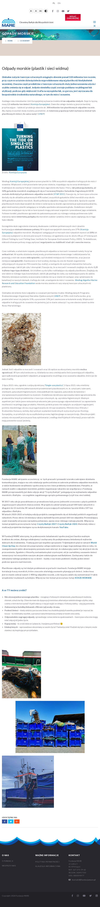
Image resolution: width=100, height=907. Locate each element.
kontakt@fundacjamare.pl (84, 880)
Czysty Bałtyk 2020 (67, 524)
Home (10, 41)
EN (59, 3)
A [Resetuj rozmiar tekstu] (36, 11)
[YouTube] (63, 11)
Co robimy (25, 41)
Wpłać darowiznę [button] (73, 17)
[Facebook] (52, 11)
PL (54, 3)
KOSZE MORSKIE (83, 578)
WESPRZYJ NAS (9, 866)
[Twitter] (68, 11)
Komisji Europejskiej (19, 181)
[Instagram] (57, 11)
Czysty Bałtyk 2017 (46, 524)
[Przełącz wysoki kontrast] (46, 11)
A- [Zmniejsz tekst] (31, 11)
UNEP (41, 114)
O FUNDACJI (7, 861)
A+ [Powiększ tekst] (40, 11)
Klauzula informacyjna (47, 866)
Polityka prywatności (47, 862)
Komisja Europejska (40, 104)
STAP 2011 (59, 194)
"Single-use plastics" (54, 385)
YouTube (63, 527)
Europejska (18, 172)
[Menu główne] (94, 21)
